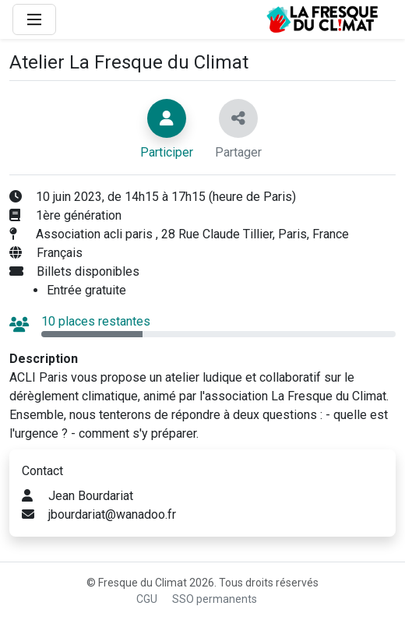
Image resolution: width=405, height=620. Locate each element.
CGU (146, 599)
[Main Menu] (34, 19)
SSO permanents (214, 599)
